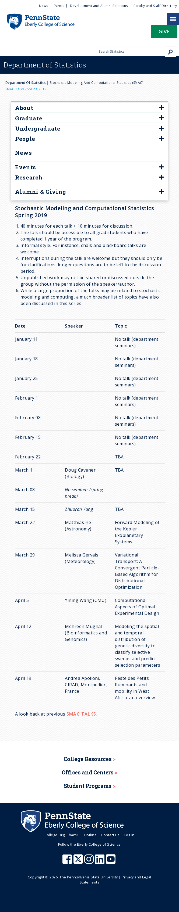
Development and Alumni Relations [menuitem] (99, 5)
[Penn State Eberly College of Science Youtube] (111, 861)
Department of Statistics (25, 82)
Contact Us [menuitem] (110, 834)
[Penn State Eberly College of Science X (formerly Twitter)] (78, 861)
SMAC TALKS (81, 714)
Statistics (44, 64)
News (23, 152)
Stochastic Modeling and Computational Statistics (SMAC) (96, 82)
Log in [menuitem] (129, 834)
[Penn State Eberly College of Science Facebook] (67, 861)
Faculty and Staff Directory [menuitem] (155, 5)
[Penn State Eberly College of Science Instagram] (89, 861)
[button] (164, 33)
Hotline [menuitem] (90, 834)
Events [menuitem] (59, 5)
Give (164, 31)
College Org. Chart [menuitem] (62, 834)
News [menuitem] (43, 5)
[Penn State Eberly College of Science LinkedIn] (100, 861)
